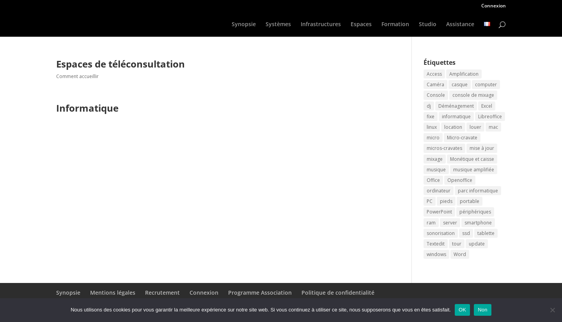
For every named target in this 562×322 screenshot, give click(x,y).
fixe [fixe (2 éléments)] (430, 116)
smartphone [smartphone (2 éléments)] (478, 222)
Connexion (493, 6)
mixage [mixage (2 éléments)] (435, 159)
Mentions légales (112, 292)
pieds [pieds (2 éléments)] (446, 201)
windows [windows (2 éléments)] (436, 254)
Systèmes (278, 24)
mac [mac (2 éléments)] (493, 127)
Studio (427, 24)
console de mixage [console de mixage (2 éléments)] (473, 95)
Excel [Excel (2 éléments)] (486, 106)
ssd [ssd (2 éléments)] (466, 233)
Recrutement (162, 292)
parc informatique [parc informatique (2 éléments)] (478, 190)
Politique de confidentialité (337, 292)
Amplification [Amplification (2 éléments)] (464, 74)
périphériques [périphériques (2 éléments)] (475, 211)
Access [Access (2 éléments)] (434, 74)
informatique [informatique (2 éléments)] (456, 116)
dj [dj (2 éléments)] (429, 106)
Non (483, 310)
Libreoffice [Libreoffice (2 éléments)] (490, 116)
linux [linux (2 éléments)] (432, 127)
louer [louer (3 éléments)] (475, 127)
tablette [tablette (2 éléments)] (486, 233)
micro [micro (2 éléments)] (433, 137)
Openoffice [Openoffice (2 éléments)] (459, 180)
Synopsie (244, 24)
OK (462, 310)
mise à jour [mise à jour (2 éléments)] (482, 148)
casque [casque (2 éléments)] (460, 84)
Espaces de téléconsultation (120, 63)
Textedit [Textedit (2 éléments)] (436, 243)
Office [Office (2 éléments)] (433, 180)
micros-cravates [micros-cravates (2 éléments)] (444, 148)
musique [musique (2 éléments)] (436, 169)
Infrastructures (321, 24)
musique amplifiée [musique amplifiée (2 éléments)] (473, 169)
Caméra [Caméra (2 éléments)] (435, 84)
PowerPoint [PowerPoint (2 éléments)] (439, 211)
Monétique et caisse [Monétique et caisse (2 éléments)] (472, 159)
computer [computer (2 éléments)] (486, 84)
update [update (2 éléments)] (477, 243)
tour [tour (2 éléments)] (456, 243)
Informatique (87, 107)
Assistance (460, 24)
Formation (395, 24)
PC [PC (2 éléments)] (430, 201)
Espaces (361, 24)
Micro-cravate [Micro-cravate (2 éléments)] (462, 137)
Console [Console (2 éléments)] (436, 95)
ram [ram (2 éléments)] (431, 222)
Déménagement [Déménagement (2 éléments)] (456, 106)
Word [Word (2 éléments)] (460, 254)
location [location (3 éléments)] (453, 127)
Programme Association (260, 292)
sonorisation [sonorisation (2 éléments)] (441, 233)
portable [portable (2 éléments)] (469, 201)
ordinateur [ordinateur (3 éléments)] (438, 190)
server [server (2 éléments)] (450, 222)
